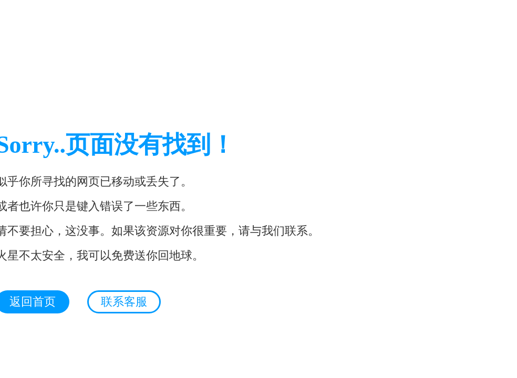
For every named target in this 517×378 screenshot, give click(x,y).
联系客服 (124, 301)
